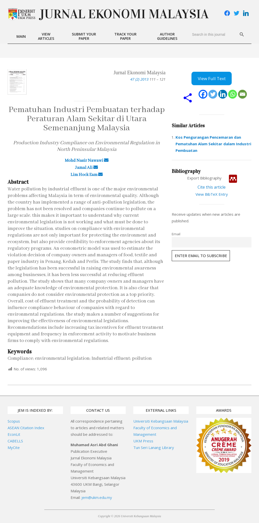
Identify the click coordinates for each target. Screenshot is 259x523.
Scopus (14, 421)
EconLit (14, 434)
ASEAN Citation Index (26, 427)
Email (176, 234)
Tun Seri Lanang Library (153, 447)
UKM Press (143, 440)
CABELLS (15, 440)
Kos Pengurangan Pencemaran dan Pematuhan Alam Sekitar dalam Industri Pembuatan (213, 144)
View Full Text (212, 78)
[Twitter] (212, 94)
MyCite (14, 447)
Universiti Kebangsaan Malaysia (160, 421)
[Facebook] (203, 94)
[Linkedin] (222, 94)
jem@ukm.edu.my (96, 497)
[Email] (242, 94)
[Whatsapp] (232, 94)
